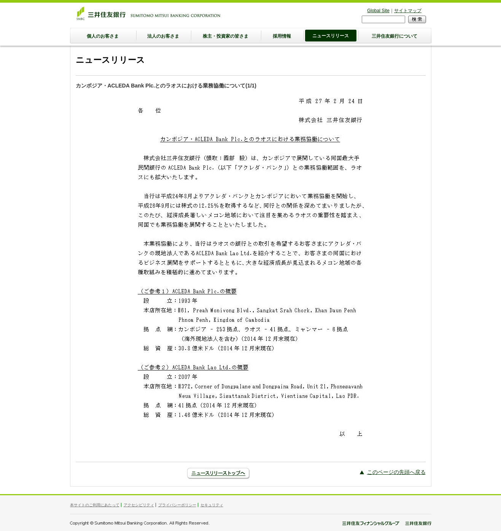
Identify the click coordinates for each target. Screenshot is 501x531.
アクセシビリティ (139, 505)
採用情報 (282, 36)
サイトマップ (407, 10)
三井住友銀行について (394, 36)
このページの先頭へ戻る (396, 472)
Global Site (378, 10)
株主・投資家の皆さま (225, 36)
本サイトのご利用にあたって (94, 505)
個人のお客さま (103, 36)
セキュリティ (211, 505)
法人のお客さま (163, 36)
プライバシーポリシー (177, 505)
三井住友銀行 (148, 13)
